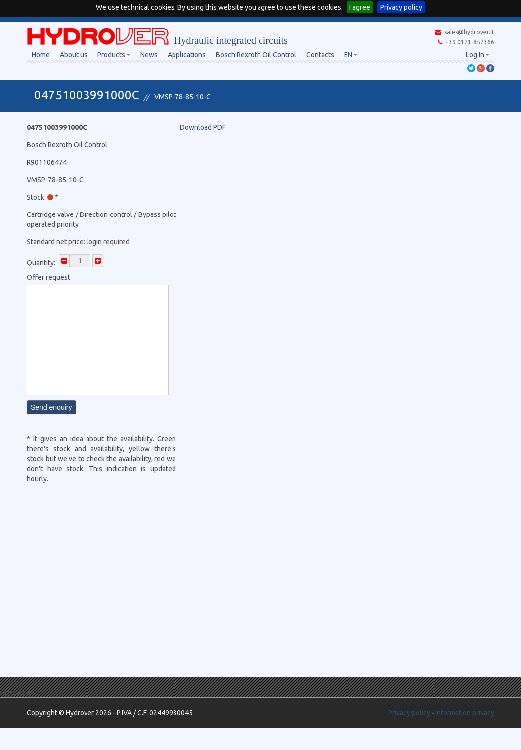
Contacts (320, 55)
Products (113, 55)
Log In (477, 55)
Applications (187, 55)
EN (350, 55)
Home (41, 55)
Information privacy (464, 713)
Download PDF (203, 127)
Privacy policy (401, 7)
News (149, 55)
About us (73, 55)
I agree (359, 7)
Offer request (48, 277)
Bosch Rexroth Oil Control (256, 55)
